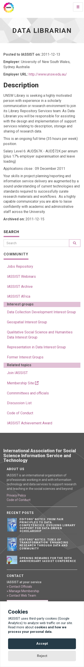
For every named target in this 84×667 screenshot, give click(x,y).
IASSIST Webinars (21, 276)
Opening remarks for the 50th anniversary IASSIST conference (47, 560)
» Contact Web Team (21, 595)
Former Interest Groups (25, 357)
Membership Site (23, 383)
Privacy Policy (16, 495)
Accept (42, 644)
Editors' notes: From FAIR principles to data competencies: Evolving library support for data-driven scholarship (47, 525)
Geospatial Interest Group (27, 322)
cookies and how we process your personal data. (37, 629)
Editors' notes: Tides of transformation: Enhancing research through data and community (43, 544)
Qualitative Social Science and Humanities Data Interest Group (40, 334)
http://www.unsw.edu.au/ (48, 74)
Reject (42, 656)
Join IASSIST (17, 373)
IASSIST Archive (20, 286)
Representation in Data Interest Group (36, 347)
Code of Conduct (20, 413)
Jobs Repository (20, 266)
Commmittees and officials (28, 393)
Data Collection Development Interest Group (41, 312)
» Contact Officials (19, 586)
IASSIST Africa (18, 296)
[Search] (36, 243)
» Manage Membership (23, 591)
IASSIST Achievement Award (29, 423)
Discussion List (19, 403)
